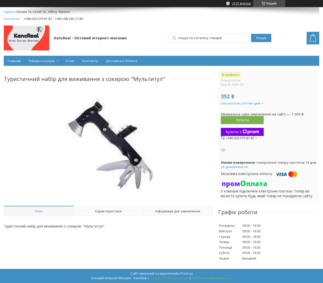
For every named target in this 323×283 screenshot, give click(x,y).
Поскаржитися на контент (169, 278)
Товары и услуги (42, 61)
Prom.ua (187, 273)
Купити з (242, 131)
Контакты (90, 61)
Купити (242, 119)
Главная (14, 61)
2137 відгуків (241, 3)
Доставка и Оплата (121, 61)
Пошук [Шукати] (261, 38)
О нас (70, 61)
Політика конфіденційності (212, 278)
